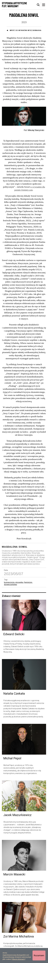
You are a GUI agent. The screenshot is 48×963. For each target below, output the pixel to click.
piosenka (19, 584)
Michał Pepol (12, 760)
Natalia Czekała (14, 695)
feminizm (28, 584)
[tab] (38, 4)
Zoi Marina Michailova (18, 938)
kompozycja (9, 584)
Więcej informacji (18, 959)
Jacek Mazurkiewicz (17, 816)
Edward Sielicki (13, 636)
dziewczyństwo (10, 586)
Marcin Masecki (14, 876)
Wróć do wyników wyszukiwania (25, 30)
